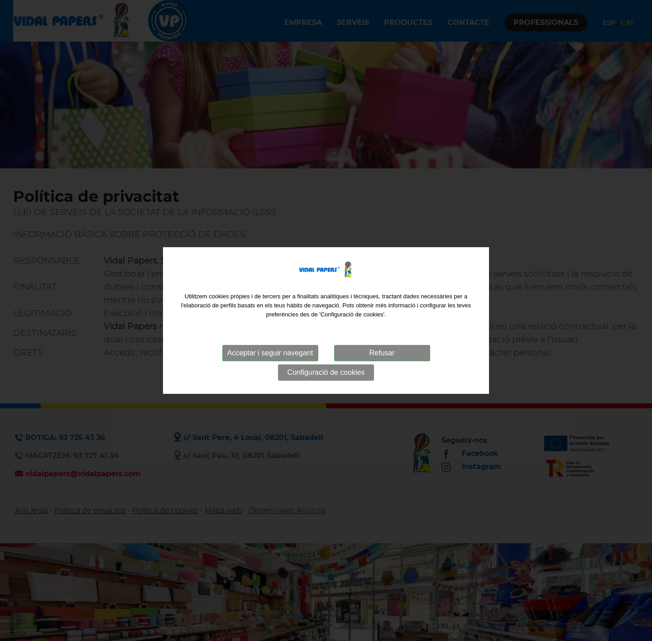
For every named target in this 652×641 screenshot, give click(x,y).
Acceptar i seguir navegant (270, 353)
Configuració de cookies (326, 372)
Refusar (381, 353)
